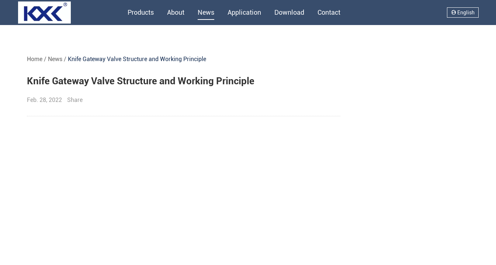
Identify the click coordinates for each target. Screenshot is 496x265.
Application (244, 12)
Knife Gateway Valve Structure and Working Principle (137, 59)
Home (34, 59)
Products (141, 12)
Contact (329, 12)
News (206, 12)
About (175, 12)
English (463, 12)
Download (289, 12)
